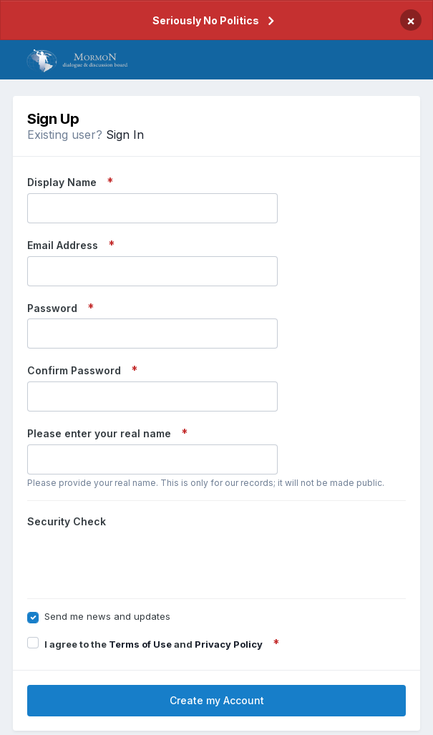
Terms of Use (140, 588)
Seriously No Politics (205, 20)
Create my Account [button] (217, 644)
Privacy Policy (229, 588)
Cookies (256, 713)
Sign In (125, 134)
